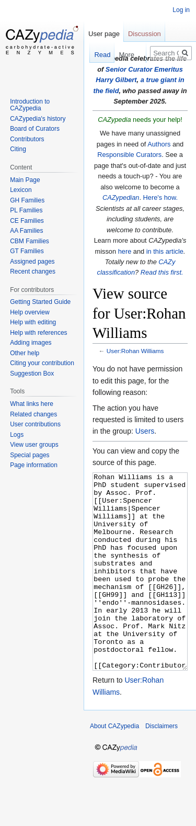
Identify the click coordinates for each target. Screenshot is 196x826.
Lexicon (20, 190)
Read (96, 55)
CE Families (27, 220)
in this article (164, 251)
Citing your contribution (42, 363)
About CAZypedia (114, 765)
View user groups (34, 444)
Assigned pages (32, 261)
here (125, 251)
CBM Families (29, 241)
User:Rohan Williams (135, 350)
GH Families (27, 200)
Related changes (33, 414)
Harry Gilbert (116, 80)
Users (145, 431)
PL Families (26, 210)
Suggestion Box (32, 373)
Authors (158, 144)
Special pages (29, 455)
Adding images (30, 342)
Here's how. (160, 197)
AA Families (26, 230)
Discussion (144, 34)
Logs (17, 434)
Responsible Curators (129, 155)
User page (104, 34)
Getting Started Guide (40, 301)
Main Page (25, 180)
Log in (181, 10)
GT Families (26, 251)
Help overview (29, 312)
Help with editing (33, 322)
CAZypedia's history (37, 118)
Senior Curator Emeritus (144, 69)
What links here (31, 404)
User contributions (35, 424)
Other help (24, 353)
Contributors (27, 139)
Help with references (38, 332)
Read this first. (162, 272)
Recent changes (32, 271)
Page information (33, 465)
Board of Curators (35, 128)
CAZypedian (120, 197)
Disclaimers (161, 765)
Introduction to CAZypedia (30, 105)
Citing (18, 149)
